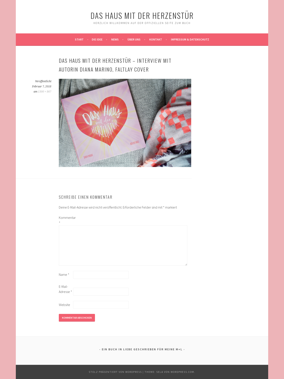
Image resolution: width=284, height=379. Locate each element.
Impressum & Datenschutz (190, 39)
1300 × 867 (44, 91)
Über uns (134, 39)
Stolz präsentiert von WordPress (115, 371)
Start (79, 39)
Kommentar (65, 220)
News (115, 39)
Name (64, 274)
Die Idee (97, 39)
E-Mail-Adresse (65, 289)
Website (64, 305)
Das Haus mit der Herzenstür (142, 15)
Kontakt (155, 39)
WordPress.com (182, 371)
